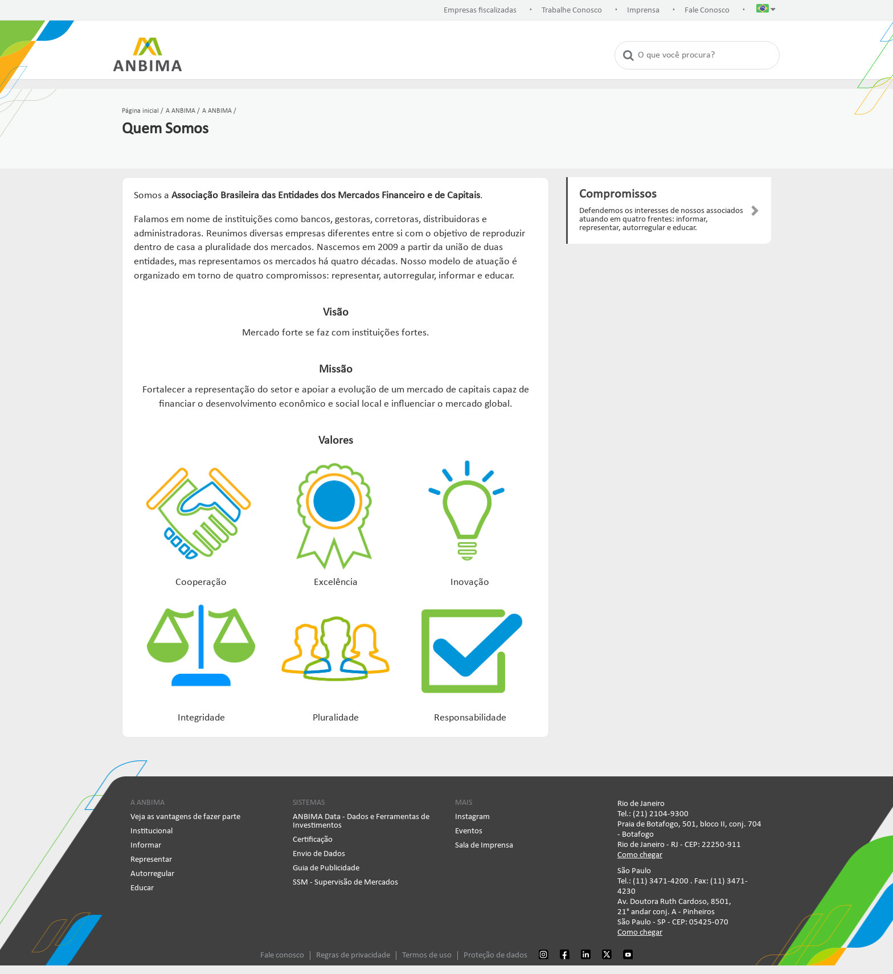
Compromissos (618, 194)
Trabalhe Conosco (572, 10)
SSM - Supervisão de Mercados (345, 882)
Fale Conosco (707, 10)
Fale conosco (282, 955)
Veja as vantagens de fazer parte (185, 817)
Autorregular (152, 874)
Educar (142, 888)
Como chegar (639, 855)
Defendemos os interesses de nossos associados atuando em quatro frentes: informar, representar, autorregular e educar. (661, 219)
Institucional (151, 831)
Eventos (468, 831)
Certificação (313, 840)
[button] (766, 11)
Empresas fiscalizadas (480, 10)
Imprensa (643, 10)
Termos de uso (427, 955)
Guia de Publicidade (326, 868)
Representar (151, 860)
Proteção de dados (495, 955)
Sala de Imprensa (484, 845)
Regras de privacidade (353, 955)
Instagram (472, 817)
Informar (145, 845)
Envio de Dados (319, 854)
